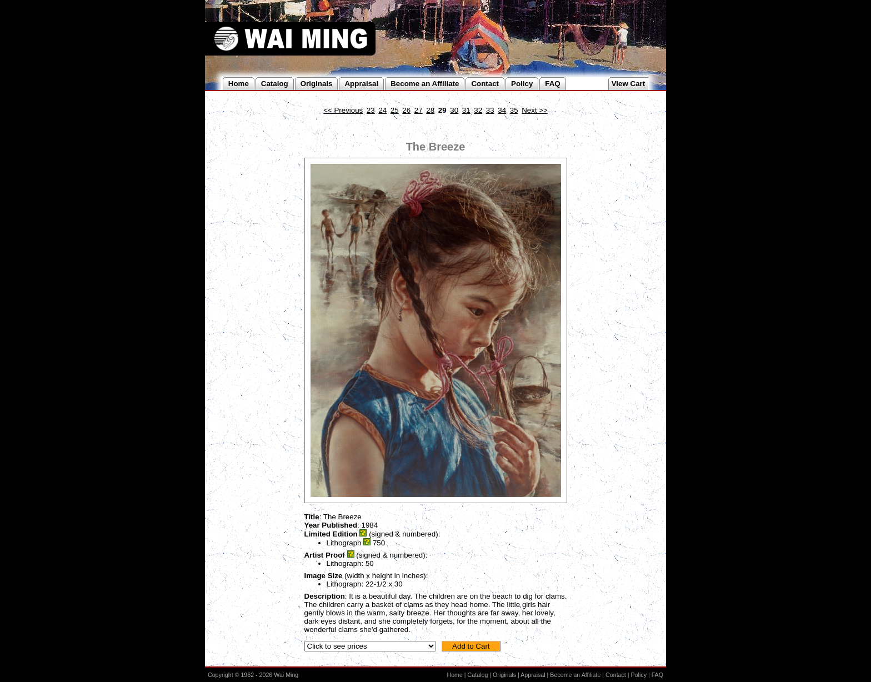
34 (502, 110)
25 (395, 110)
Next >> (535, 110)
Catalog (478, 674)
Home (454, 674)
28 (430, 110)
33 (490, 110)
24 (382, 110)
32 (478, 110)
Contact (615, 674)
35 (514, 110)
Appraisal (532, 674)
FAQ (657, 674)
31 (466, 110)
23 (371, 110)
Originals (504, 674)
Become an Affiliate (575, 674)
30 (454, 110)
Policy (639, 674)
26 (406, 110)
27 (418, 110)
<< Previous (343, 110)
